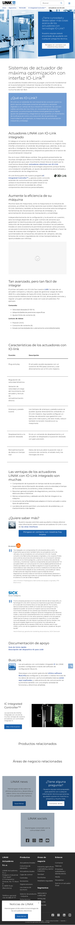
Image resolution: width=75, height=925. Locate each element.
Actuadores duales (27, 871)
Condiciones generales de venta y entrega (37, 922)
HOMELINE (42, 905)
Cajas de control (26, 875)
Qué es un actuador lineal (63, 884)
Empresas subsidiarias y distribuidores (60, 871)
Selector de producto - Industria (28, 895)
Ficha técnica (25, 899)
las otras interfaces (29, 527)
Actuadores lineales (27, 863)
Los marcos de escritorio (25, 888)
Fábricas (58, 866)
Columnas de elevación (25, 867)
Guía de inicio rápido (17, 647)
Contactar (59, 863)
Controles (24, 878)
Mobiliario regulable (45, 881)
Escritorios (42, 877)
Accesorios (24, 881)
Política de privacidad (52, 921)
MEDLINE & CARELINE (42, 894)
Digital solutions (26, 884)
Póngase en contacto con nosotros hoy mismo (55, 46)
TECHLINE (42, 902)
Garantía (63, 921)
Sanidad (41, 874)
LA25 (46, 289)
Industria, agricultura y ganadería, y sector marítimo (46, 869)
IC (54, 664)
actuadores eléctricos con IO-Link (43, 164)
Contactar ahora (55, 803)
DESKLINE (42, 899)
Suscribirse (19, 803)
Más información (13, 727)
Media (57, 877)
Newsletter (59, 880)
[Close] (39, 903)
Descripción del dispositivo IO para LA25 (26, 649)
